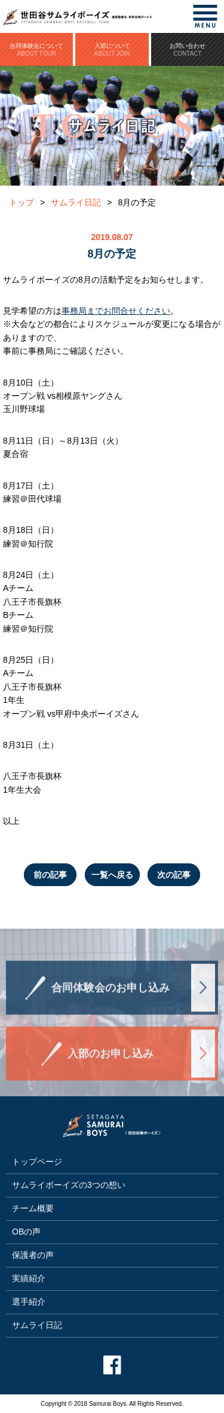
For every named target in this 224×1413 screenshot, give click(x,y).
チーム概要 (33, 1208)
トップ (21, 202)
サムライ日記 (76, 202)
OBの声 (26, 1231)
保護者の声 (33, 1255)
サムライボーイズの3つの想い (68, 1185)
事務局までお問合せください (116, 311)
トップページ (37, 1161)
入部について (111, 50)
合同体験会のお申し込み (110, 994)
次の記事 (174, 875)
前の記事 (50, 875)
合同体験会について (36, 50)
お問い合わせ (187, 50)
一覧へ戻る (112, 875)
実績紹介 (28, 1278)
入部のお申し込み (110, 1060)
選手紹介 (28, 1301)
